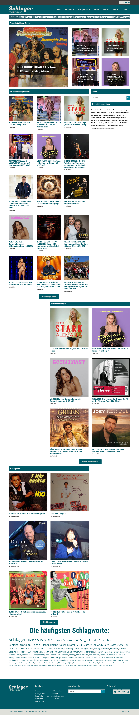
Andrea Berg (123, 112)
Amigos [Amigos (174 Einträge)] (64, 657)
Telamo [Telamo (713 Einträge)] (71, 645)
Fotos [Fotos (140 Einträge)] (102, 660)
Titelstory (38, 691)
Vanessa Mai (96, 118)
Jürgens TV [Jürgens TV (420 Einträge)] (58, 648)
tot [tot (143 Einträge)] (94, 660)
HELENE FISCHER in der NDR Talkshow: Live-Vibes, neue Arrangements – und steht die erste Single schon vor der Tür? (75, 164)
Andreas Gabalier (109, 115)
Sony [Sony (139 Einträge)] (119, 660)
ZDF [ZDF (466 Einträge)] (30, 648)
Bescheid (111, 128)
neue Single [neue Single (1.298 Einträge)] (80, 640)
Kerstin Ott (120, 115)
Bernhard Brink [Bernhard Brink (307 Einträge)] (65, 651)
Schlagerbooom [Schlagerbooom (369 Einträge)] (101, 648)
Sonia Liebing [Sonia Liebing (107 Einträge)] (17, 665)
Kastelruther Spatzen (98, 110)
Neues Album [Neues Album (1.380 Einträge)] (62, 640)
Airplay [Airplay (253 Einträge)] (18, 654)
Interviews (39, 699)
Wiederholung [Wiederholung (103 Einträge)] (52, 665)
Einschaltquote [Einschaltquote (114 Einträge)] (103, 663)
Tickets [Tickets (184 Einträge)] (17, 657)
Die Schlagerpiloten (103, 120)
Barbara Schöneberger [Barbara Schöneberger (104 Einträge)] (40, 665)
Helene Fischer (96, 115)
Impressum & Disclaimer (16, 711)
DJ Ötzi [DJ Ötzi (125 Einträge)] (70, 663)
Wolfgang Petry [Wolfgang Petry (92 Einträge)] (107, 665)
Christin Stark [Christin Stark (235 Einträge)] (55, 655)
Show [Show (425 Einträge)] (49, 648)
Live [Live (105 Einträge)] (32, 665)
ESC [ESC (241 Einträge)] (30, 655)
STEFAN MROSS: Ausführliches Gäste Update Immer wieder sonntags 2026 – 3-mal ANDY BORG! (20, 204)
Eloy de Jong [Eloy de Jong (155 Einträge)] (47, 660)
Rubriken (69, 10)
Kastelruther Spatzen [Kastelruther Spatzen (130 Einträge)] (50, 663)
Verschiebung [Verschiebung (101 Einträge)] (82, 665)
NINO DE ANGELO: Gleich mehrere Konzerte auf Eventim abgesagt (48, 202)
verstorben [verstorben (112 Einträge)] (112, 663)
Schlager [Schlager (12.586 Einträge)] (17, 639)
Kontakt (125, 10)
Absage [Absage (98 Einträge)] (89, 665)
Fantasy (101, 123)
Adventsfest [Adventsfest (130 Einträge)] (39, 663)
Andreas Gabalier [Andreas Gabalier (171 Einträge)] (90, 657)
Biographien (39, 701)
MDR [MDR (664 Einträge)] (79, 645)
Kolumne (54, 693)
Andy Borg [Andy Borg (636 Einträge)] (103, 644)
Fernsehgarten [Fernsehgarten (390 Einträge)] (71, 648)
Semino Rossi (118, 125)
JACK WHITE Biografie (58, 514)
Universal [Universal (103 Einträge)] (59, 665)
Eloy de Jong (113, 112)
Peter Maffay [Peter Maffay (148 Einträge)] (85, 660)
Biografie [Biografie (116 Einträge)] (95, 663)
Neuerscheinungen (42, 696)
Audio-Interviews (57, 696)
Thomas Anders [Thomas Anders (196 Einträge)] (115, 655)
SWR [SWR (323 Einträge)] (30, 651)
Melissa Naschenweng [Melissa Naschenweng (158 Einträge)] (114, 657)
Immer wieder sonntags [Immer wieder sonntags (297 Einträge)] (83, 651)
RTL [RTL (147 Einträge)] (91, 660)
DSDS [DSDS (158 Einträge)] (103, 657)
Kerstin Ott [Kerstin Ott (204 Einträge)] (104, 655)
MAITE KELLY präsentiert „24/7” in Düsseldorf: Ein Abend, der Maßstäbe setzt (85, 17)
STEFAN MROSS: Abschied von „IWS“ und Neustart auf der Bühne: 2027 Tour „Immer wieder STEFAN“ (49, 284)
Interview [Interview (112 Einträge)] (119, 663)
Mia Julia (94, 123)
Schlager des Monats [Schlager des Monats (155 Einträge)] (34, 660)
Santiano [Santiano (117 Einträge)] (89, 663)
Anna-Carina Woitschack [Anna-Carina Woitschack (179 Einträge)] (30, 657)
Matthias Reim (96, 125)
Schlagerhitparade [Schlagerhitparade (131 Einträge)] (28, 663)
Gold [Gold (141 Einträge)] (97, 660)
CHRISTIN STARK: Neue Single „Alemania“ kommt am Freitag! (115, 48)
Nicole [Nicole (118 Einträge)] (84, 663)
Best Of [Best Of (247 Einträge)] (25, 654)
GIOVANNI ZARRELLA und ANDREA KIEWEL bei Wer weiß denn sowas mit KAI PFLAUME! (19, 163)
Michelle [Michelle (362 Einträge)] (114, 648)
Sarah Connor (107, 125)
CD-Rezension (56, 691)
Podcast (106, 10)
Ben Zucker (106, 118)
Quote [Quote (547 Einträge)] (120, 644)
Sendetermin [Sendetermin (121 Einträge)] (77, 663)
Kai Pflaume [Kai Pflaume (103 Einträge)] (66, 665)
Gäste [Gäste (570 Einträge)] (113, 644)
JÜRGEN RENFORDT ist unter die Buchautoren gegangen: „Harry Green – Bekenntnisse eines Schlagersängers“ (66, 451)
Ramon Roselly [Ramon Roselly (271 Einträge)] (119, 652)
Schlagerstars (84, 10)
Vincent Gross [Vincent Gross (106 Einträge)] (26, 665)
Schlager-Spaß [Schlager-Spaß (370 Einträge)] (86, 648)
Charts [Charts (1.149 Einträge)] (93, 640)
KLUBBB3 (123, 123)
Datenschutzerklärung (33, 711)
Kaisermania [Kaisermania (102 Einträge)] (73, 665)
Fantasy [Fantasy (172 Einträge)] (81, 657)
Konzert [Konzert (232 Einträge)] (65, 655)
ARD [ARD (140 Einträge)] (106, 660)
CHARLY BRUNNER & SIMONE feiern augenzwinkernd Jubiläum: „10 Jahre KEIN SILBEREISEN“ (76, 244)
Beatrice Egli (115, 118)
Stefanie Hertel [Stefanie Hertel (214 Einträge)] (82, 655)
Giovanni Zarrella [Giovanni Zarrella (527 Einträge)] (18, 648)
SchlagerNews (40, 693)
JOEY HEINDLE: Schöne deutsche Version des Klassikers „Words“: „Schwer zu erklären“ (108, 450)
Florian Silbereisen (111, 123)
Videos (96, 10)
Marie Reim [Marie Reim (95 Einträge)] (94, 665)
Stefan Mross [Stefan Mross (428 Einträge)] (39, 648)
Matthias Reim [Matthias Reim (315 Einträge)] (50, 651)
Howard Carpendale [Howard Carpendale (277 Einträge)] (103, 652)
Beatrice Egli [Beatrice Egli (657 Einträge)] (89, 645)
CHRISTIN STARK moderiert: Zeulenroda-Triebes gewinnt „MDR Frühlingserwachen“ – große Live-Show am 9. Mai (76, 285)
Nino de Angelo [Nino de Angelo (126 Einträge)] (63, 663)
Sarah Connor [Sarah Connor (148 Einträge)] (75, 660)
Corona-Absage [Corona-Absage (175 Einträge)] (55, 657)
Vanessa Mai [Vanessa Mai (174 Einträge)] (72, 657)
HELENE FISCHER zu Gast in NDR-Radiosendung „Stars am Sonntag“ (21, 283)
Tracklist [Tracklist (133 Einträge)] (19, 663)
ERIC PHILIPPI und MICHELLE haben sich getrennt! (74, 202)
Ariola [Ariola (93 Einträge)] (100, 665)
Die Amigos (116, 120)
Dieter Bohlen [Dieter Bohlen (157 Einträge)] (21, 660)
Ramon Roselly (102, 112)
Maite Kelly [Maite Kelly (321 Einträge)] (38, 651)
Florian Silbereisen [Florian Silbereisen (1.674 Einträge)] (40, 640)
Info (115, 10)
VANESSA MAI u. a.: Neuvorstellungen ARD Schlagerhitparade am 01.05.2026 (21, 244)
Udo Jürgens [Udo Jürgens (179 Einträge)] (44, 657)
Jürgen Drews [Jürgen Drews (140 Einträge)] (112, 660)
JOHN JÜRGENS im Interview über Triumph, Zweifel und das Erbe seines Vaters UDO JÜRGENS (110, 400)
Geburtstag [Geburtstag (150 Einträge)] (66, 660)
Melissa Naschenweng (114, 110)
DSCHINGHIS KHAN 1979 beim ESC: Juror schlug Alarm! (34, 17)
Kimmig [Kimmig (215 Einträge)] (72, 655)
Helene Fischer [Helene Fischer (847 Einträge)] (40, 645)
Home (59, 10)
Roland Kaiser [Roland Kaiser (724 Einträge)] (58, 645)
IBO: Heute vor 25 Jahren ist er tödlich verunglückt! (27, 514)
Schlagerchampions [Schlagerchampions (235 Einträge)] (41, 655)
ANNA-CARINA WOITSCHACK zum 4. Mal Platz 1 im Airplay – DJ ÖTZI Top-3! (49, 163)
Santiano (124, 120)
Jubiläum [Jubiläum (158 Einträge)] (12, 660)
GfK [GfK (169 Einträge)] (99, 657)
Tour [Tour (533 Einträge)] (126, 644)
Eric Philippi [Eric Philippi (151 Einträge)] (57, 660)
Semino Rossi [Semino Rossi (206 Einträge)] (94, 655)
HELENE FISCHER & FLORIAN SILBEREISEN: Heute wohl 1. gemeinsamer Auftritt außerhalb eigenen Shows (48, 245)
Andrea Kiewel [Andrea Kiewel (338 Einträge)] (20, 651)
